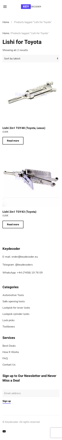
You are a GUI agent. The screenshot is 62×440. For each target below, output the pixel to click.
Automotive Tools (13, 295)
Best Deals (9, 346)
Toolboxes (8, 326)
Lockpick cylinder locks (15, 314)
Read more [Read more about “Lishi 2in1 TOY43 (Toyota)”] (13, 224)
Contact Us (9, 365)
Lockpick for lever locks (16, 308)
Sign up (6, 401)
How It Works (10, 352)
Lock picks (8, 320)
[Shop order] (31, 58)
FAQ (5, 358)
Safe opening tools (13, 301)
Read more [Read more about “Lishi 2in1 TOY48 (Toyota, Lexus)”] (13, 141)
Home (5, 22)
